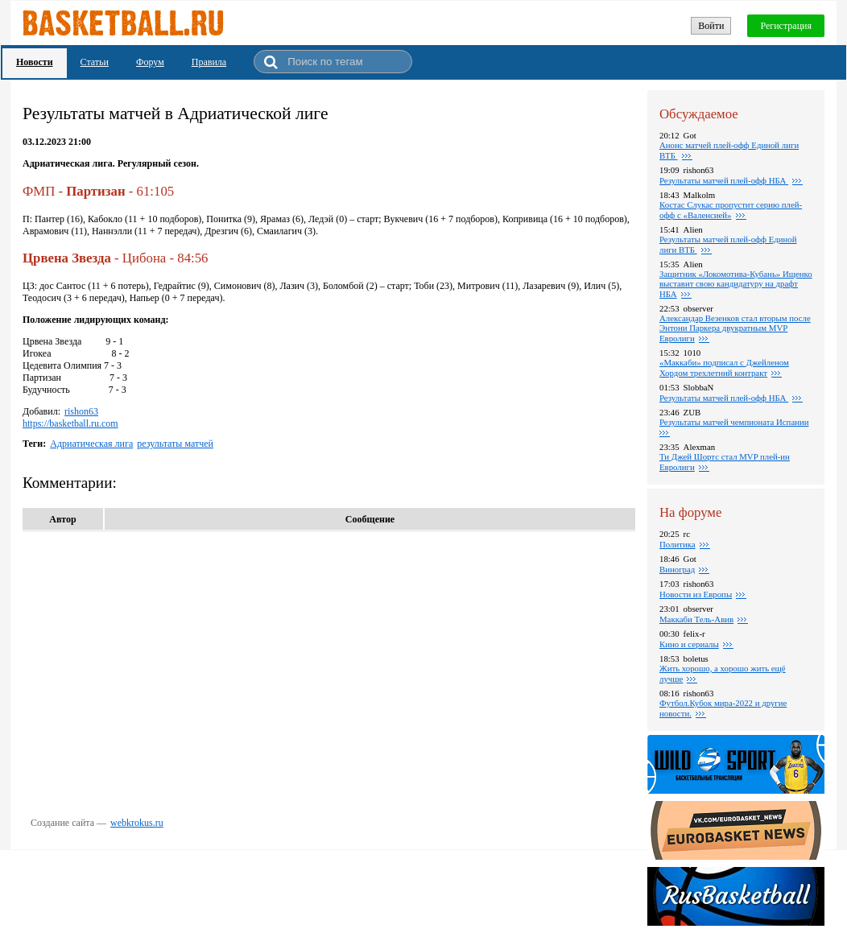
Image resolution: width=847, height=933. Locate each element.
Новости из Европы (695, 594)
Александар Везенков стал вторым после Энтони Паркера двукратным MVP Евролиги (735, 328)
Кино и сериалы (689, 644)
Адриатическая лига (91, 443)
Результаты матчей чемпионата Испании (734, 422)
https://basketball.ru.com (70, 423)
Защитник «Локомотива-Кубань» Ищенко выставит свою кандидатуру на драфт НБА (735, 284)
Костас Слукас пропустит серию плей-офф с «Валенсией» (730, 210)
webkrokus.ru (136, 822)
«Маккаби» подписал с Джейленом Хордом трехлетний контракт (724, 367)
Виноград (677, 569)
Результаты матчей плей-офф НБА (723, 180)
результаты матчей (175, 443)
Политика (677, 544)
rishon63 (81, 411)
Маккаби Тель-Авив (696, 619)
